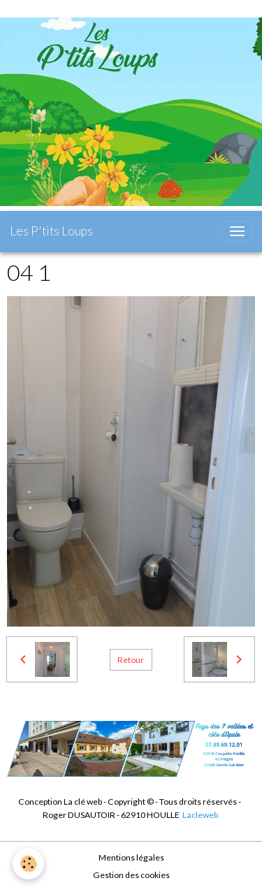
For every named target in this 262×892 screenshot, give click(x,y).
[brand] (51, 231)
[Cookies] (28, 863)
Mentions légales (131, 857)
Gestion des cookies (131, 875)
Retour (130, 660)
